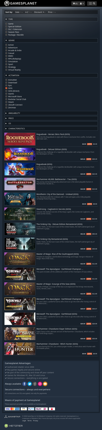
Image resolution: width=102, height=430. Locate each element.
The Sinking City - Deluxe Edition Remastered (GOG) (59, 224)
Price (52, 12)
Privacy (35, 421)
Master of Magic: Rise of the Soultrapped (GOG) (57, 254)
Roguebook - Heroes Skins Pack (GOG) (53, 134)
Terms (29, 421)
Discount (39, 12)
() (75, 3)
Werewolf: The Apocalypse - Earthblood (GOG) (56, 314)
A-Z (28, 12)
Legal (24, 421)
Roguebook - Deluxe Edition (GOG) (51, 149)
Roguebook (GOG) (44, 164)
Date (19, 12)
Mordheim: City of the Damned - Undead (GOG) (57, 194)
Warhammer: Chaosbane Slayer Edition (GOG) (56, 329)
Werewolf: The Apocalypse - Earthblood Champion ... (59, 269)
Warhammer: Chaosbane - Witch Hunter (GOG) (57, 344)
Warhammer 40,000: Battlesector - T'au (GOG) (56, 179)
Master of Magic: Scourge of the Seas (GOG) (55, 284)
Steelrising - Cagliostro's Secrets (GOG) (53, 209)
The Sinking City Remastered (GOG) (52, 239)
